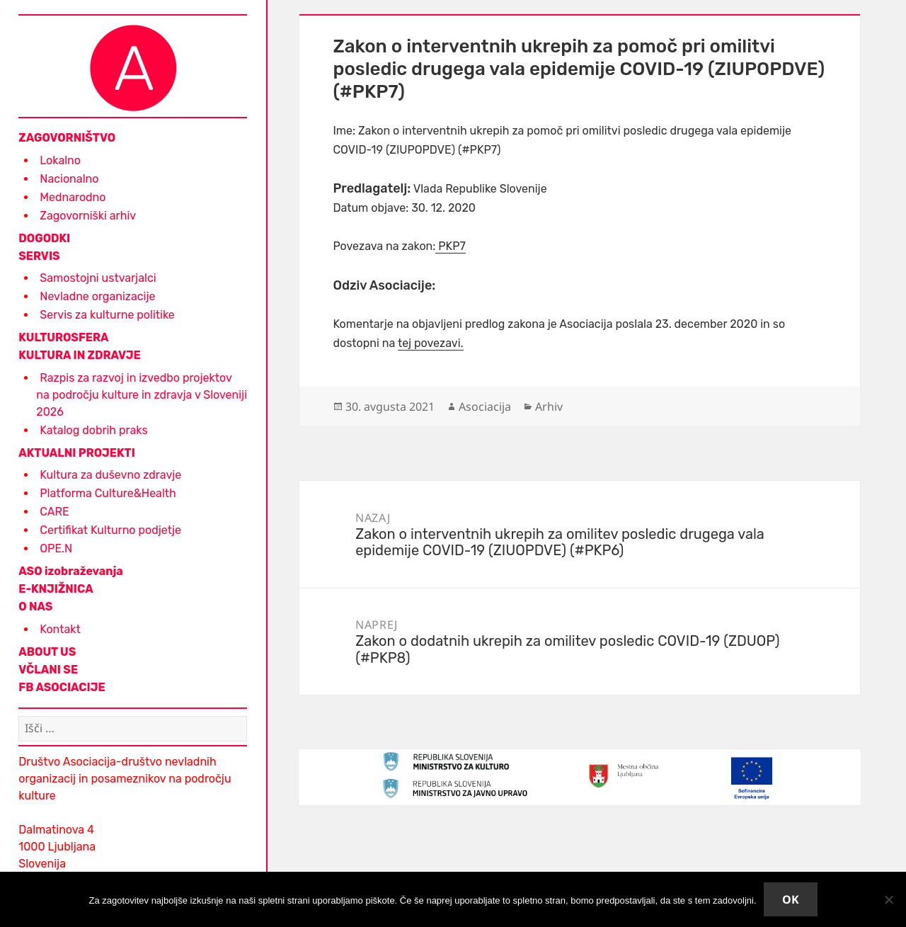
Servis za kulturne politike (107, 315)
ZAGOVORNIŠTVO (66, 137)
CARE (54, 511)
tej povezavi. (431, 343)
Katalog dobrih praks (93, 430)
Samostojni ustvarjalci (98, 278)
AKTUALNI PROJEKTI (76, 453)
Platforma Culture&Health (108, 493)
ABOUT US (47, 652)
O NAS (35, 606)
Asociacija (485, 406)
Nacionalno (69, 179)
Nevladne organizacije (97, 296)
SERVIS (38, 256)
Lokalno (60, 160)
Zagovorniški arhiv (88, 215)
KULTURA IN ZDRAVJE (79, 355)
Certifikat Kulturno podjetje (110, 530)
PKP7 (450, 246)
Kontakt (60, 629)
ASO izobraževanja (70, 571)
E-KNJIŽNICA (55, 589)
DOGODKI (44, 238)
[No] (888, 899)
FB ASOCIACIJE (61, 687)
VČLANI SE (48, 669)
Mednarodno (72, 197)
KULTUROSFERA (63, 337)
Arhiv (549, 406)
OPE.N (56, 548)
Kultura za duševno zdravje (110, 475)
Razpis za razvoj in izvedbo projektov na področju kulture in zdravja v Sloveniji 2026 (141, 395)
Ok (790, 899)
